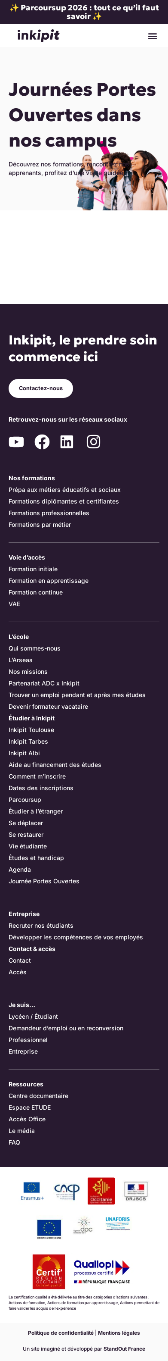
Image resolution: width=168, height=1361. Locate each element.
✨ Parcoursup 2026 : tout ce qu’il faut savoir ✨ (84, 12)
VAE (14, 603)
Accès (18, 972)
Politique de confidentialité (61, 1333)
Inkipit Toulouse (31, 729)
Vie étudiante (28, 846)
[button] (152, 35)
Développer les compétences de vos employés (76, 937)
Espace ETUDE (30, 1107)
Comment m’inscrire (37, 776)
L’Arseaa (21, 659)
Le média (22, 1130)
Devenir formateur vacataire (48, 706)
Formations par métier (40, 524)
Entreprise (23, 1051)
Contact (20, 960)
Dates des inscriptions (41, 788)
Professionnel (28, 1039)
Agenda (20, 869)
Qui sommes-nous (35, 648)
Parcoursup (25, 799)
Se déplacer (26, 822)
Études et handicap (36, 857)
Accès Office (27, 1119)
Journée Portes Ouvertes (44, 881)
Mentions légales (119, 1333)
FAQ (14, 1142)
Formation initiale (33, 569)
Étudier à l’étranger (36, 811)
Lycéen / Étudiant (33, 1016)
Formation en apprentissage (49, 580)
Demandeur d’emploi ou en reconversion (66, 1028)
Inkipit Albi (24, 753)
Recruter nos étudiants (41, 925)
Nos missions (28, 671)
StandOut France (124, 1348)
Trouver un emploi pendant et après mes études (77, 694)
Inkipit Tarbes (28, 741)
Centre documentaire (38, 1095)
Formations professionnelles (49, 512)
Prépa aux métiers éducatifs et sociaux (65, 489)
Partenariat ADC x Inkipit (44, 683)
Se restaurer (26, 834)
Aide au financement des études (55, 764)
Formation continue (36, 592)
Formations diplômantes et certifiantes (64, 501)
